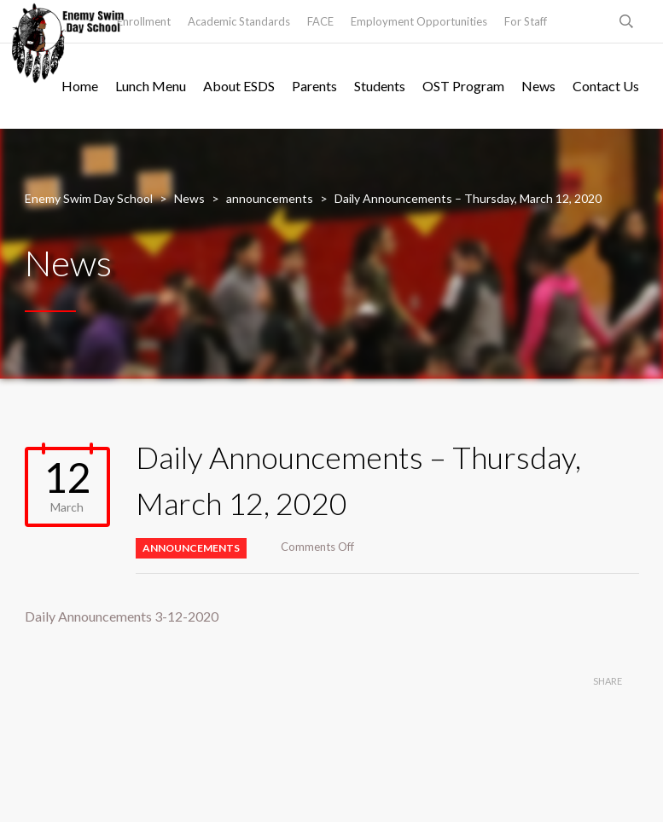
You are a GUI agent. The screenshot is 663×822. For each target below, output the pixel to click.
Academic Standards (239, 21)
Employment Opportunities (419, 21)
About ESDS (239, 86)
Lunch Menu (150, 86)
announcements (191, 547)
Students (379, 86)
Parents (314, 86)
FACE (320, 21)
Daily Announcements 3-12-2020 (121, 616)
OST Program (463, 86)
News (538, 86)
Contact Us (606, 86)
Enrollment (144, 21)
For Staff (525, 21)
